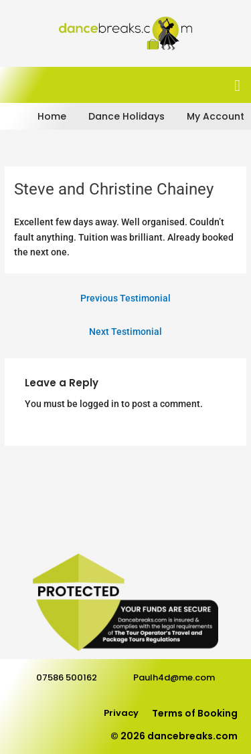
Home (51, 116)
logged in (99, 403)
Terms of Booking (195, 713)
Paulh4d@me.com (174, 677)
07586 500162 (66, 677)
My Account (215, 116)
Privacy (121, 713)
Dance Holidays (126, 116)
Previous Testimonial (125, 298)
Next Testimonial (125, 331)
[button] (237, 86)
